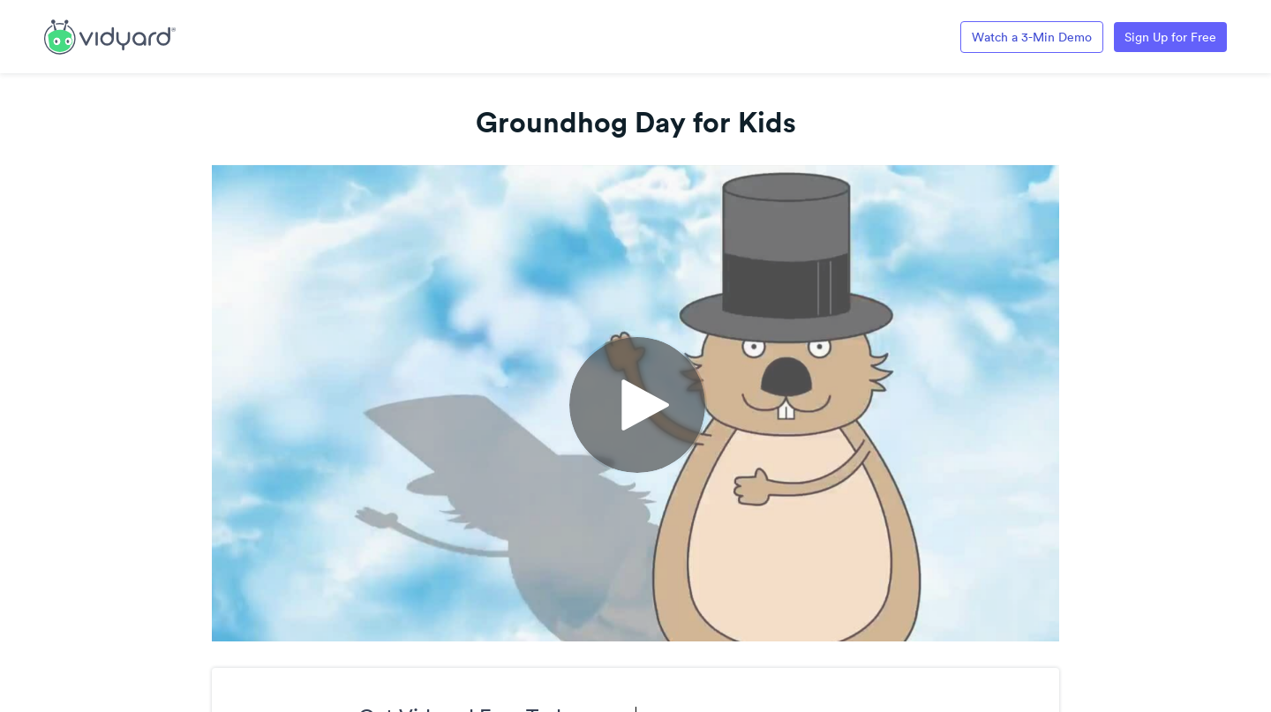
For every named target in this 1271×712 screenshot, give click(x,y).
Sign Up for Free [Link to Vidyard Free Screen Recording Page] (1170, 37)
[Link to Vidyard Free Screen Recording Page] (110, 35)
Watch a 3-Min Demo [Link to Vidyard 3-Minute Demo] (1032, 37)
